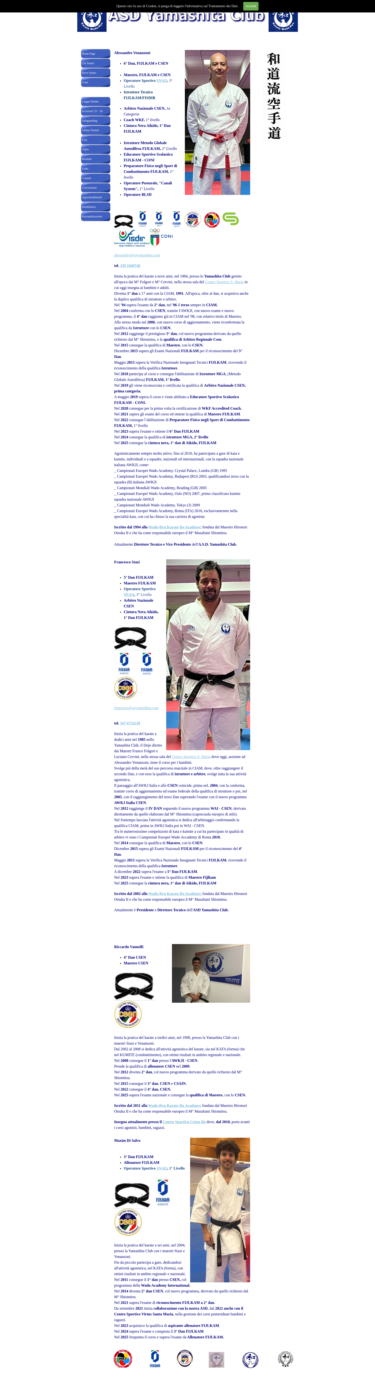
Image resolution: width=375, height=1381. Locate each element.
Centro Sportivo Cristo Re (184, 1122)
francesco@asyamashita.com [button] (136, 708)
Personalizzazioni (92, 216)
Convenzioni (89, 187)
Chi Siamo (88, 63)
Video (85, 149)
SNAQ (162, 81)
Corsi (85, 82)
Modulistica (89, 207)
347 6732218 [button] (130, 723)
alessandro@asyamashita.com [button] (137, 255)
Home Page (88, 53)
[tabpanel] (182, 303)
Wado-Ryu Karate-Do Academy (174, 527)
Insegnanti (88, 92)
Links (85, 168)
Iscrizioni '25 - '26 (92, 111)
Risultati (87, 159)
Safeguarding (89, 120)
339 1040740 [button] (130, 266)
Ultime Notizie (90, 130)
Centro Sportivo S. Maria (224, 282)
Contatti (86, 178)
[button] (123, 222)
